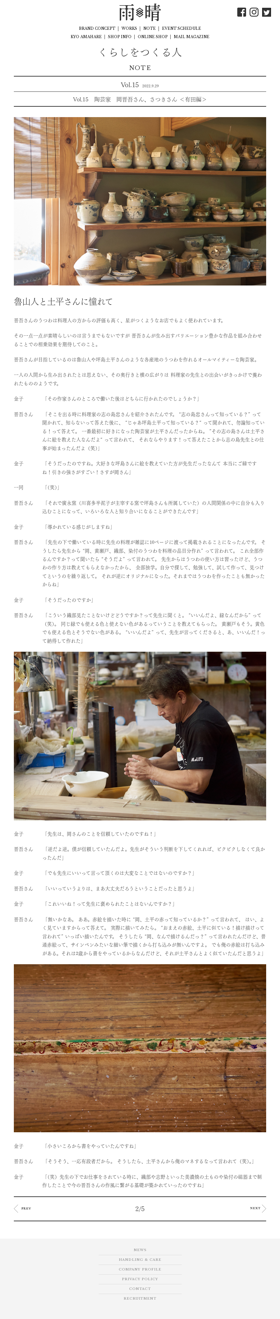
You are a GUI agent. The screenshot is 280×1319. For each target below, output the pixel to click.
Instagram (254, 12)
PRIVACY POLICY (140, 1279)
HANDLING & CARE (140, 1260)
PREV (22, 1209)
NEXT (258, 1209)
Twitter (266, 12)
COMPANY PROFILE (140, 1269)
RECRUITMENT (140, 1298)
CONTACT (140, 1289)
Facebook (241, 12)
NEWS (140, 1250)
